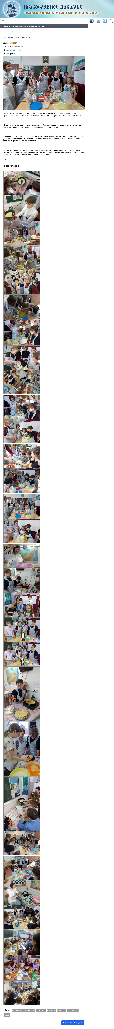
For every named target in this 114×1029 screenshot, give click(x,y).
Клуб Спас (51, 1011)
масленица (61, 1011)
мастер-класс (73, 1011)
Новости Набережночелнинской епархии (34, 32)
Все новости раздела (72, 1023)
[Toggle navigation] (3, 21)
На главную (7, 32)
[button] (111, 21)
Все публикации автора (15, 50)
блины (6, 1015)
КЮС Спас (41, 1011)
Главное (16, 32)
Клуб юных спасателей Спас (23, 1011)
